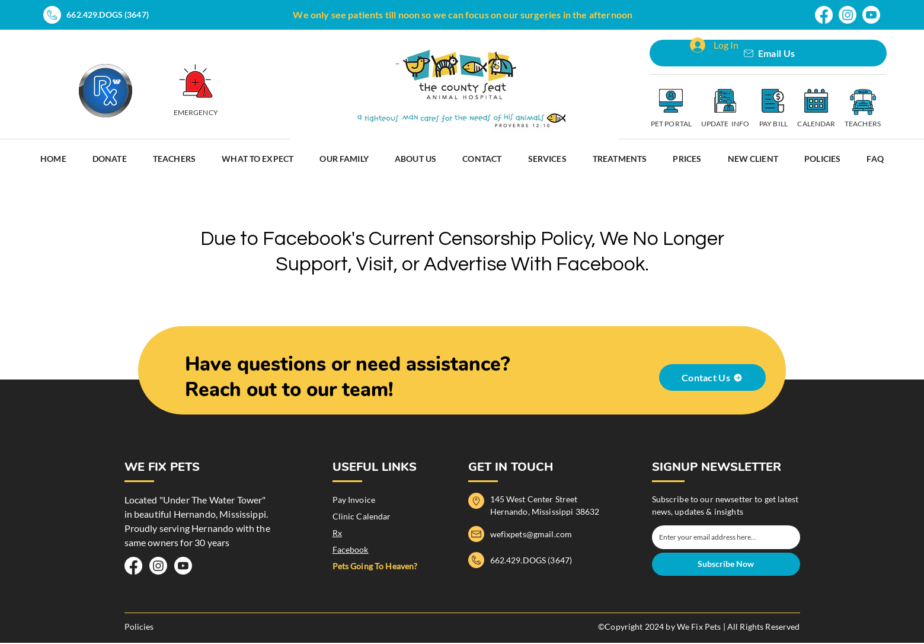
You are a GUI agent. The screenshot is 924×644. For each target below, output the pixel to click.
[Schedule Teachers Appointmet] (863, 102)
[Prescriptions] (105, 90)
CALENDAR (816, 123)
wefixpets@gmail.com (531, 534)
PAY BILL (773, 123)
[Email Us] (768, 53)
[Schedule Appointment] (724, 101)
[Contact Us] (712, 377)
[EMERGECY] (196, 81)
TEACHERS (863, 123)
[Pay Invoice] (772, 101)
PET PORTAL (671, 123)
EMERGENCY (196, 112)
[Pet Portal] (671, 101)
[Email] (722, 537)
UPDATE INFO (725, 123)
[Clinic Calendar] (816, 101)
